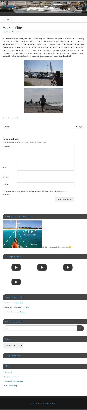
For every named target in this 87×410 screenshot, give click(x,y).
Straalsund (7, 127)
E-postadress (6, 177)
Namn (5, 167)
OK (79, 328)
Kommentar (6, 148)
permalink (15, 118)
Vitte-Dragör (79, 127)
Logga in (8, 372)
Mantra (45, 403)
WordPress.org (11, 385)
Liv (7, 32)
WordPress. (53, 403)
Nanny (8, 6)
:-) (17, 32)
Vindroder (25, 307)
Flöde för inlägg (11, 376)
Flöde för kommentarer (14, 381)
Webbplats (6, 184)
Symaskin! (19, 303)
